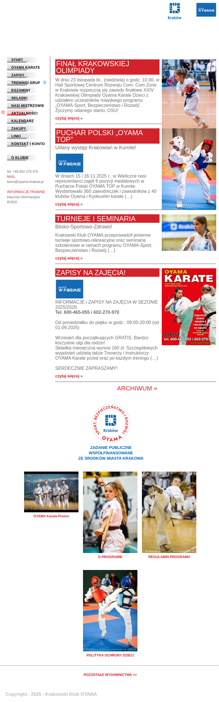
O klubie (20, 158)
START (17, 60)
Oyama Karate (25, 68)
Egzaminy (20, 90)
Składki (19, 98)
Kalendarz (22, 121)
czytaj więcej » (69, 118)
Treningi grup (25, 83)
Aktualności (24, 113)
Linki (16, 136)
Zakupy (18, 129)
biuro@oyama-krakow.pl (25, 182)
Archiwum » (137, 388)
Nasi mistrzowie (27, 106)
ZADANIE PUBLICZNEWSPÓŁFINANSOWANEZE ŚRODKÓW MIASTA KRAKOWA (110, 453)
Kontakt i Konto (28, 144)
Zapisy (17, 75)
